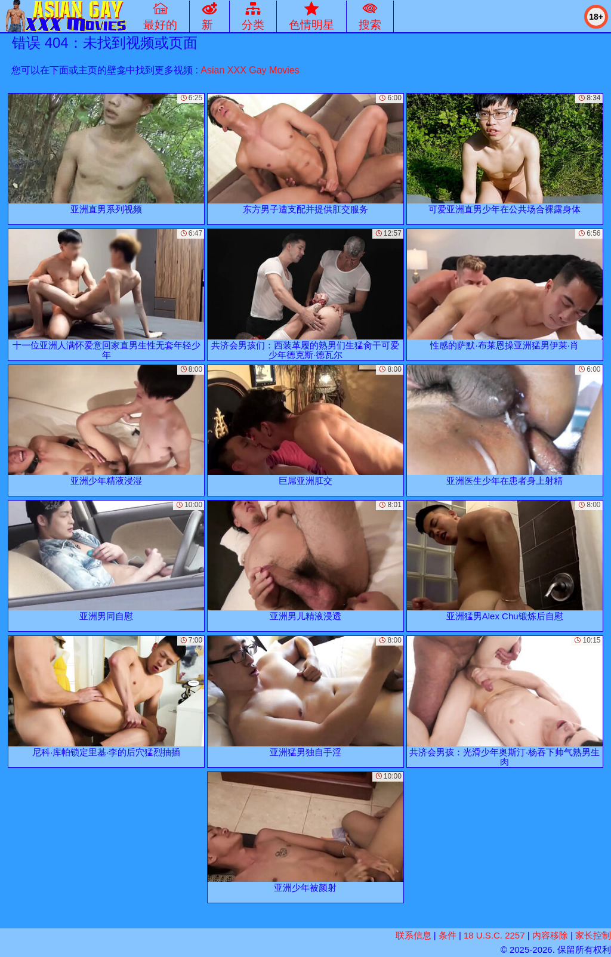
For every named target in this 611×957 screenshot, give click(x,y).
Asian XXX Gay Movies (249, 70)
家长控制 (593, 935)
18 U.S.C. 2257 (494, 935)
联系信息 (413, 935)
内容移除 (550, 935)
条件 (447, 935)
